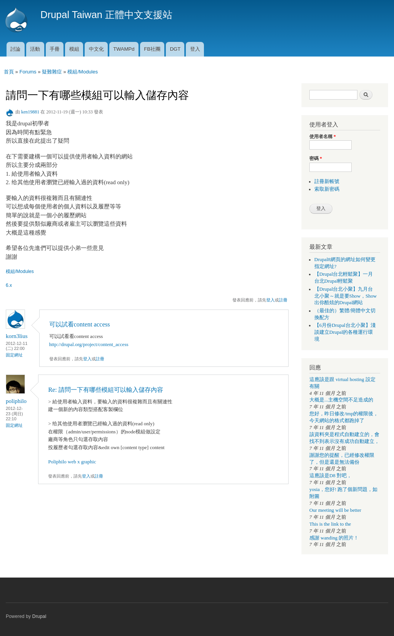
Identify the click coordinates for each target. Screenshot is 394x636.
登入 (195, 49)
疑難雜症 (52, 72)
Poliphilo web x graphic (72, 462)
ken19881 (30, 112)
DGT (175, 49)
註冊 (283, 300)
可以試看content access (79, 324)
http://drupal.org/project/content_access (89, 344)
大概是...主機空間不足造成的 (341, 400)
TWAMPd (123, 49)
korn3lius (17, 336)
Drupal (39, 616)
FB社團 (152, 49)
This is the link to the (330, 524)
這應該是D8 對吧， (330, 475)
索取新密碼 (326, 189)
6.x (9, 285)
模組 (74, 49)
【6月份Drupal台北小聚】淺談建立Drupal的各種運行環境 (345, 332)
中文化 (96, 49)
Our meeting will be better (335, 510)
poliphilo (16, 401)
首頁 (9, 72)
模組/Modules (82, 72)
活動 (35, 49)
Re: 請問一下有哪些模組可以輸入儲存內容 (105, 389)
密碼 (315, 158)
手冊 (55, 49)
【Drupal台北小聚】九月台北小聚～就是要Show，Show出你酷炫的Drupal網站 (345, 296)
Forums (27, 72)
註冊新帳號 (326, 181)
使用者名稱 (322, 136)
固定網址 (14, 355)
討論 (15, 49)
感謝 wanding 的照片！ (334, 538)
